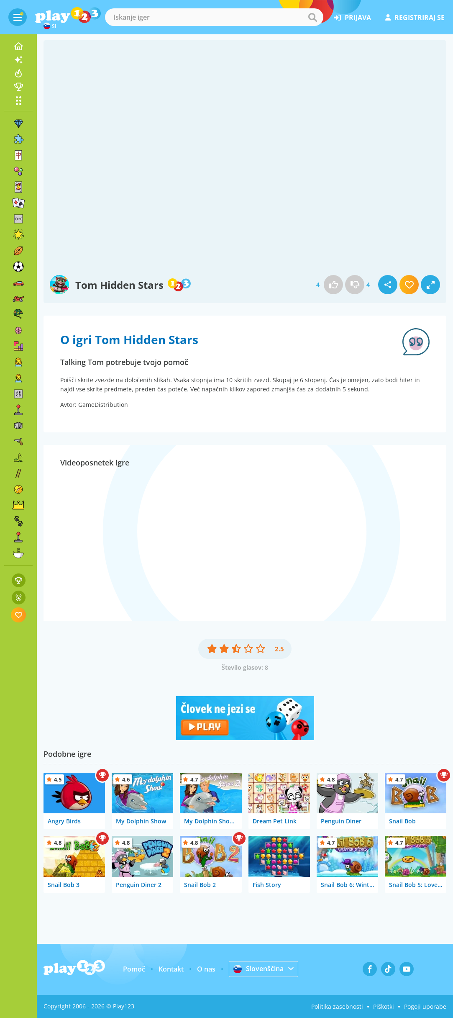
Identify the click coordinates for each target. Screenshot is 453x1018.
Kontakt (171, 969)
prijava (352, 17)
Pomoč (134, 969)
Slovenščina (258, 968)
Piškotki (383, 1006)
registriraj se (415, 17)
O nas (206, 969)
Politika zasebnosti (337, 1006)
